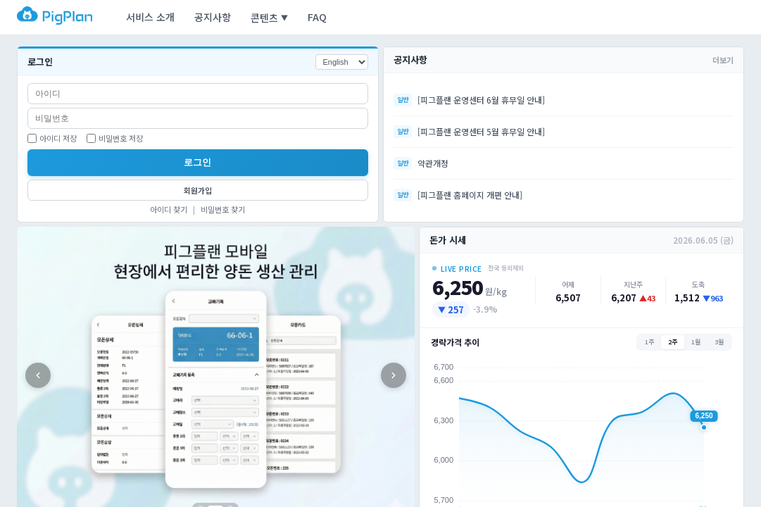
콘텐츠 (269, 18)
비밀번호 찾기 (223, 209)
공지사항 (212, 17)
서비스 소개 (150, 17)
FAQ (317, 17)
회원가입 (198, 190)
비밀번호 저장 (115, 138)
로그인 (197, 162)
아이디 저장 (52, 138)
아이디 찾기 (168, 209)
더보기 (723, 59)
